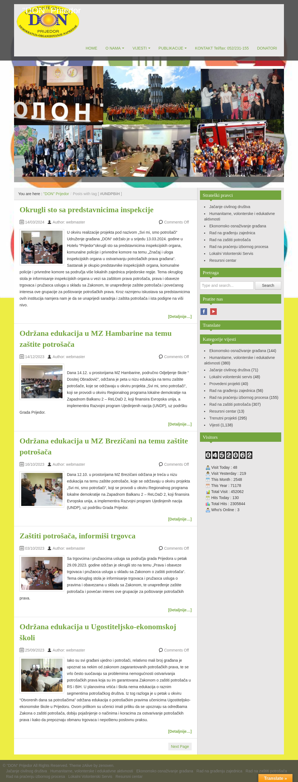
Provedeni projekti (224, 384)
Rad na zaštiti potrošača (230, 240)
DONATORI (267, 48)
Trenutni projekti (223, 418)
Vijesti (214, 425)
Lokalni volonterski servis (230, 377)
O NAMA (113, 48)
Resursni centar (222, 260)
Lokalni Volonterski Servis (231, 253)
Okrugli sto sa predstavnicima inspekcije (86, 209)
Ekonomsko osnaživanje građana (237, 226)
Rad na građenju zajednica (232, 233)
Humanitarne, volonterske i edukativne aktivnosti (91, 771)
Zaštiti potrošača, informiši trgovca (78, 536)
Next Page (180, 746)
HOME (91, 48)
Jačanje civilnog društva (229, 207)
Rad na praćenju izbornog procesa (238, 246)
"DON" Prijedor (51, 10)
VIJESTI (139, 48)
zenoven (106, 765)
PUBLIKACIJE (171, 48)
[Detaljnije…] (180, 316)
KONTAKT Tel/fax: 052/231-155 (222, 48)
